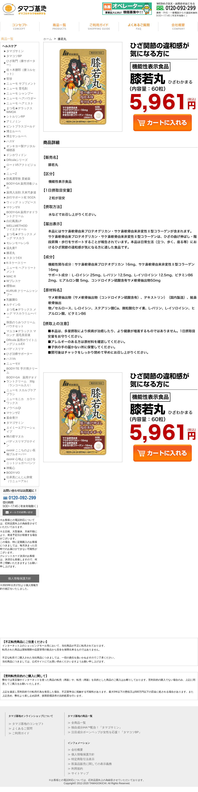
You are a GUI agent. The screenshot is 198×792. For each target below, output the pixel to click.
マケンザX (13, 207)
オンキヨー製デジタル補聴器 (20, 148)
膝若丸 (10, 253)
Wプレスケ (13, 281)
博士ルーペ (13, 131)
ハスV (10, 141)
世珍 (9, 78)
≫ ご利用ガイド (18, 733)
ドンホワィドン (16, 155)
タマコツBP (14, 56)
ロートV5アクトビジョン (21, 166)
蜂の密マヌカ (15, 436)
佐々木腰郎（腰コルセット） (20, 71)
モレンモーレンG (17, 243)
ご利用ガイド (99, 27)
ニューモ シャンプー (19, 93)
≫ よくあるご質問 (20, 728)
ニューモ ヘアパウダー (21, 98)
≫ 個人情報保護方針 (81, 754)
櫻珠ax (10, 285)
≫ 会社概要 (75, 749)
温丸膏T (11, 248)
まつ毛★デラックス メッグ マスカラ (21, 236)
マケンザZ (13, 412)
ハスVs (11, 358)
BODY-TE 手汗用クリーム (22, 370)
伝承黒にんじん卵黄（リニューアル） (19, 479)
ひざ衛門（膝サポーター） (20, 62)
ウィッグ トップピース (21, 202)
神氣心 (10, 468)
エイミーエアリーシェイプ (20, 429)
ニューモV (13, 363)
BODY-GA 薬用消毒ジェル (22, 185)
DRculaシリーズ (17, 160)
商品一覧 (59, 27)
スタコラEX (14, 257)
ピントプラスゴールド (20, 126)
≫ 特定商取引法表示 (81, 759)
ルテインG (13, 304)
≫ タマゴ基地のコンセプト (26, 723)
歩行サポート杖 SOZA (20, 197)
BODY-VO (13, 472)
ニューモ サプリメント (21, 83)
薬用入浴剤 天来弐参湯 (21, 192)
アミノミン (13, 121)
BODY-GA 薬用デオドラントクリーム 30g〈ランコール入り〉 (21, 381)
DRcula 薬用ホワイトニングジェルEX (21, 341)
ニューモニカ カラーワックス (20, 401)
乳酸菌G (11, 299)
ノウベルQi (13, 407)
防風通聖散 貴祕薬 (18, 178)
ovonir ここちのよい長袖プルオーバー (20, 452)
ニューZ (11, 173)
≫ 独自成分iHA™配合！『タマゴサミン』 (95, 727)
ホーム (47, 39)
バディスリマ (15, 348)
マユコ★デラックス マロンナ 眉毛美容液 (21, 333)
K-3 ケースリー (16, 262)
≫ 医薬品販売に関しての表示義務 (90, 763)
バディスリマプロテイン (20, 443)
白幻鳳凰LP (14, 221)
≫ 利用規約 (75, 768)
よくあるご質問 (138, 27)
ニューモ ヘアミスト (19, 103)
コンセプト (20, 27)
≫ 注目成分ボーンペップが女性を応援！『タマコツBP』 (105, 732)
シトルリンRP (15, 116)
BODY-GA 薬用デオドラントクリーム (22, 214)
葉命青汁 (12, 417)
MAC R (11, 276)
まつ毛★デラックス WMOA (19, 110)
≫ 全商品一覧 (77, 722)
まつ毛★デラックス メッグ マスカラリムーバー (21, 313)
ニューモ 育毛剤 (16, 88)
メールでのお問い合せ (19, 512)
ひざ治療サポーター (19, 353)
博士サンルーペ (16, 136)
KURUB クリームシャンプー (22, 292)
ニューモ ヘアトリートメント (21, 269)
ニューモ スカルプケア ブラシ (21, 392)
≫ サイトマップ (78, 773)
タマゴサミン (15, 51)
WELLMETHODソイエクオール (16, 227)
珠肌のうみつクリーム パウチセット (20, 324)
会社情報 (178, 27)
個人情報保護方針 (19, 578)
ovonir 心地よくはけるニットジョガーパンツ (20, 461)
